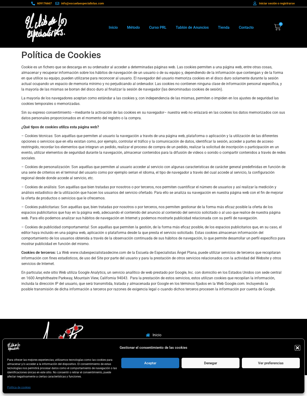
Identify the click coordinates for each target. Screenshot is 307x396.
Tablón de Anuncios (192, 27)
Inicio (113, 27)
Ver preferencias (271, 363)
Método (133, 27)
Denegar (210, 363)
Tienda (224, 27)
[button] (297, 348)
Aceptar (150, 363)
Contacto (246, 27)
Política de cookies (19, 387)
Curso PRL (157, 27)
